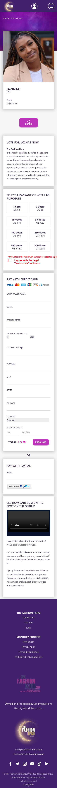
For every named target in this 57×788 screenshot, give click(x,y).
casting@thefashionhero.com (28, 754)
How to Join (28, 641)
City (9, 376)
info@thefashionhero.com (28, 749)
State (9, 390)
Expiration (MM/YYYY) (17, 333)
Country (11, 416)
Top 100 (28, 622)
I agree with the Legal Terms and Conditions (27, 262)
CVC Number (13, 347)
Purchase (40, 442)
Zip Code (11, 403)
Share (28, 122)
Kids (28, 627)
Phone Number (14, 427)
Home (6, 18)
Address (11, 363)
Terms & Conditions (29, 651)
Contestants (28, 617)
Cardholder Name (16, 293)
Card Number (13, 320)
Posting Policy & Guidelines (28, 656)
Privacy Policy (28, 646)
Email (9, 307)
